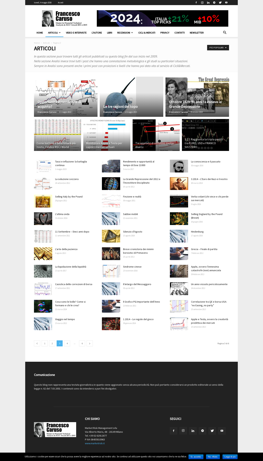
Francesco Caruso (47, 112)
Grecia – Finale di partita (204, 249)
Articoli (54, 32)
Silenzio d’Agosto (132, 231)
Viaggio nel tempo (65, 319)
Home (40, 32)
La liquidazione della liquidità (70, 266)
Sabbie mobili (130, 214)
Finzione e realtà (132, 196)
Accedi (60, 2)
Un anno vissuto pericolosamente (209, 284)
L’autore (97, 32)
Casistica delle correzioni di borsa (73, 284)
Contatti (179, 32)
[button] (224, 33)
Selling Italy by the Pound (69, 196)
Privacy (164, 32)
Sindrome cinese (132, 266)
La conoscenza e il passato (205, 161)
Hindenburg (197, 231)
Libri (109, 32)
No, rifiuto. (213, 457)
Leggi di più (230, 457)
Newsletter (197, 32)
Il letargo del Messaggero (137, 284)
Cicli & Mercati (146, 32)
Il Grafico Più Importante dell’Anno (141, 301)
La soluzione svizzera (67, 179)
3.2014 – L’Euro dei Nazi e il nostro (209, 179)
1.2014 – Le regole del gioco (138, 319)
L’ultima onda (62, 214)
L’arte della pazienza (66, 249)
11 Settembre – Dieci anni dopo (72, 231)
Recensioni (125, 32)
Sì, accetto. (195, 457)
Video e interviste (76, 32)
